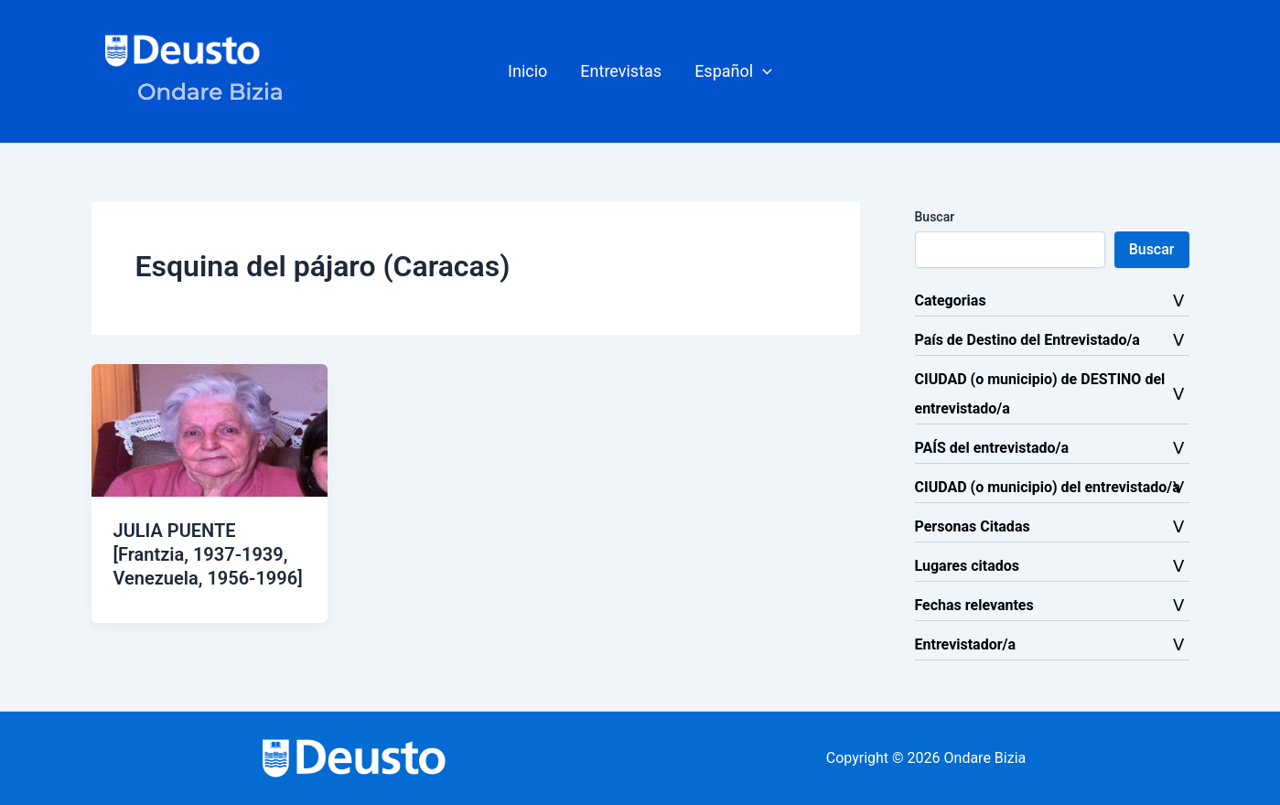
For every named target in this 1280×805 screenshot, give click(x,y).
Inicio (527, 70)
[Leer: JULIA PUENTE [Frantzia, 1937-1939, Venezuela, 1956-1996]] (209, 429)
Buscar (935, 216)
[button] (733, 71)
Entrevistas (621, 70)
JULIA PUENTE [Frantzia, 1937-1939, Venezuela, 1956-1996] (208, 554)
